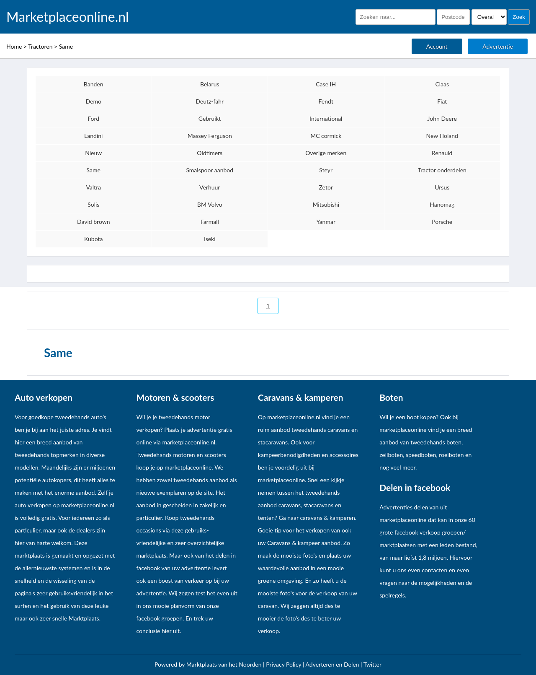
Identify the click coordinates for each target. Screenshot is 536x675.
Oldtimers (209, 152)
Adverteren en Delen (332, 664)
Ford (93, 118)
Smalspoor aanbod (209, 170)
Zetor (326, 187)
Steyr (325, 170)
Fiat (442, 101)
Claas (442, 84)
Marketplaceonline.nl (67, 16)
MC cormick (325, 135)
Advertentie (497, 46)
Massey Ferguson (210, 135)
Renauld (442, 152)
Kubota (93, 238)
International (325, 118)
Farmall (210, 221)
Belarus (209, 84)
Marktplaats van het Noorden (224, 664)
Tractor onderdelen (442, 170)
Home (14, 46)
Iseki (210, 238)
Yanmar (325, 221)
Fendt (326, 101)
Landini (93, 135)
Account (437, 46)
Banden (93, 84)
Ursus (442, 187)
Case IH (326, 84)
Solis (93, 204)
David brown (93, 221)
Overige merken (325, 152)
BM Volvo (209, 204)
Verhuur (209, 187)
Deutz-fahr (210, 101)
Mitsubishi (325, 204)
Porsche (442, 221)
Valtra (93, 187)
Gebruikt (209, 118)
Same (66, 46)
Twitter (372, 664)
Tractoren (40, 46)
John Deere (442, 118)
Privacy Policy (284, 664)
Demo (93, 101)
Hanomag (442, 204)
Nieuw (93, 152)
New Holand (442, 135)
